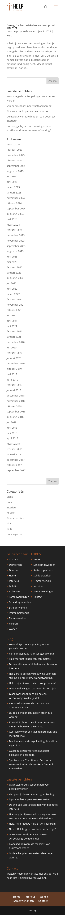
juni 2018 (12, 427)
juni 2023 (12, 256)
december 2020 (16, 342)
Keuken (11, 512)
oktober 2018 (14, 406)
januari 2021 (14, 336)
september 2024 (16, 208)
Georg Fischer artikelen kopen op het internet (31, 26)
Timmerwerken (15, 518)
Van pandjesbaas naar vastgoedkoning (29, 106)
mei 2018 (12, 433)
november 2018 (16, 401)
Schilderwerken (18, 607)
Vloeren (13, 623)
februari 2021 (14, 331)
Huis (9, 35)
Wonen (13, 629)
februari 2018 (14, 449)
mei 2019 (12, 374)
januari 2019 (14, 390)
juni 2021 (12, 320)
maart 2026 (13, 144)
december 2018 (16, 395)
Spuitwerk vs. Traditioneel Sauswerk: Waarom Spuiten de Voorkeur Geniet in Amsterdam (31, 764)
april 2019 (12, 379)
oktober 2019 (14, 368)
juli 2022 (11, 283)
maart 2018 (13, 443)
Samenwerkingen (19, 596)
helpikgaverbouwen (24, 31)
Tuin (9, 528)
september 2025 (16, 165)
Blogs (10, 496)
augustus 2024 (15, 214)
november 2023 (16, 240)
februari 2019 (14, 384)
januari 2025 (14, 192)
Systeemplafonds (19, 612)
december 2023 (16, 235)
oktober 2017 (14, 465)
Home (12, 575)
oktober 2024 (14, 203)
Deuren (13, 570)
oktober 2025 (14, 160)
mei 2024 (12, 219)
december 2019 (16, 363)
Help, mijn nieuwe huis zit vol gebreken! (32, 683)
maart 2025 (13, 187)
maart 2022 (13, 294)
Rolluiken (14, 591)
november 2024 (16, 198)
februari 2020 (14, 353)
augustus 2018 (15, 417)
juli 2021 (11, 315)
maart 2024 (13, 224)
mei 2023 (12, 262)
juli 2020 (11, 347)
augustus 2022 (15, 278)
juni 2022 (12, 288)
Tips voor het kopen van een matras (27, 111)
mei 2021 (12, 326)
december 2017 (16, 459)
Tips (9, 523)
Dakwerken (15, 564)
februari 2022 (14, 299)
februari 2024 (14, 229)
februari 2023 (14, 267)
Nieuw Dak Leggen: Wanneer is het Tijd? (32, 688)
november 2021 (16, 304)
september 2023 (16, 246)
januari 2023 (14, 272)
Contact (13, 559)
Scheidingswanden (20, 602)
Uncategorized (15, 534)
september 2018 (16, 411)
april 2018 (12, 438)
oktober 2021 (14, 310)
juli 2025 (11, 176)
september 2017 (16, 470)
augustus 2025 (15, 171)
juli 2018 (11, 422)
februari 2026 (14, 149)
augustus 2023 (15, 251)
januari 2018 (14, 454)
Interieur (12, 507)
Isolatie (13, 586)
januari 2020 (14, 358)
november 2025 (16, 155)
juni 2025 (12, 181)
